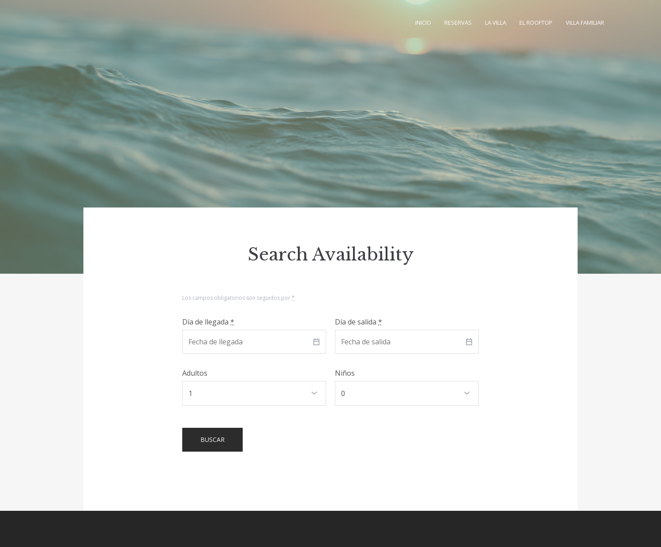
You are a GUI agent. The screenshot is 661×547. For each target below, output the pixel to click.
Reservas (458, 22)
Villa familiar (585, 22)
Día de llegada (208, 322)
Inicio (423, 22)
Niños (345, 373)
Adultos (194, 373)
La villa (495, 22)
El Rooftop (535, 22)
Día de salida (358, 322)
